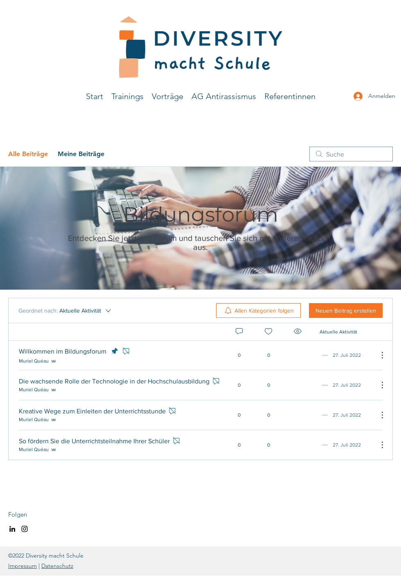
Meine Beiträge (81, 154)
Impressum (22, 565)
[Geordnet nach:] (65, 310)
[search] (351, 154)
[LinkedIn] (12, 529)
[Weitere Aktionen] (378, 355)
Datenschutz (57, 565)
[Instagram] (24, 529)
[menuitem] (258, 310)
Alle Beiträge (28, 154)
